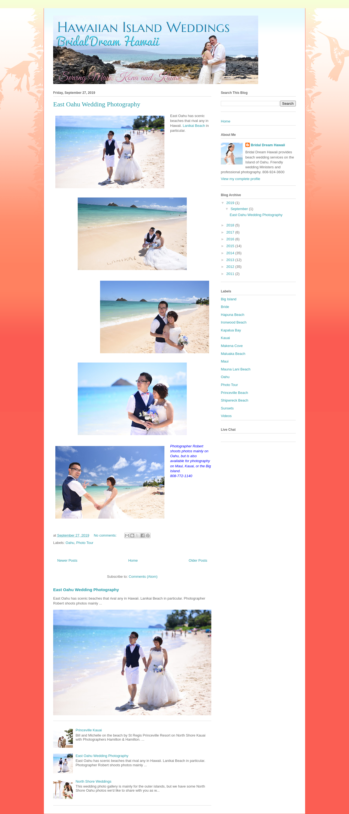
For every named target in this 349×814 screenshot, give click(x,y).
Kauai (225, 338)
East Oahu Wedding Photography (96, 104)
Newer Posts (67, 560)
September (240, 209)
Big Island (228, 299)
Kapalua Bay (231, 330)
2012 (230, 267)
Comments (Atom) (143, 576)
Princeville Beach (234, 393)
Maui (224, 361)
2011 (230, 274)
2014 (230, 253)
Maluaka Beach (233, 354)
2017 (230, 232)
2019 (230, 203)
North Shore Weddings (93, 781)
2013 (230, 260)
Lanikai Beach (194, 126)
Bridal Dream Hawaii (268, 145)
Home (133, 560)
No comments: (106, 535)
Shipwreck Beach (234, 400)
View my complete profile (240, 179)
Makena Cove (232, 346)
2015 (230, 246)
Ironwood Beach (233, 322)
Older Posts (198, 560)
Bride (225, 307)
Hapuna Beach (232, 315)
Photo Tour (85, 543)
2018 (230, 225)
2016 (230, 239)
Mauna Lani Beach (235, 369)
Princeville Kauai (89, 730)
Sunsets (227, 408)
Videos (226, 416)
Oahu (70, 543)
